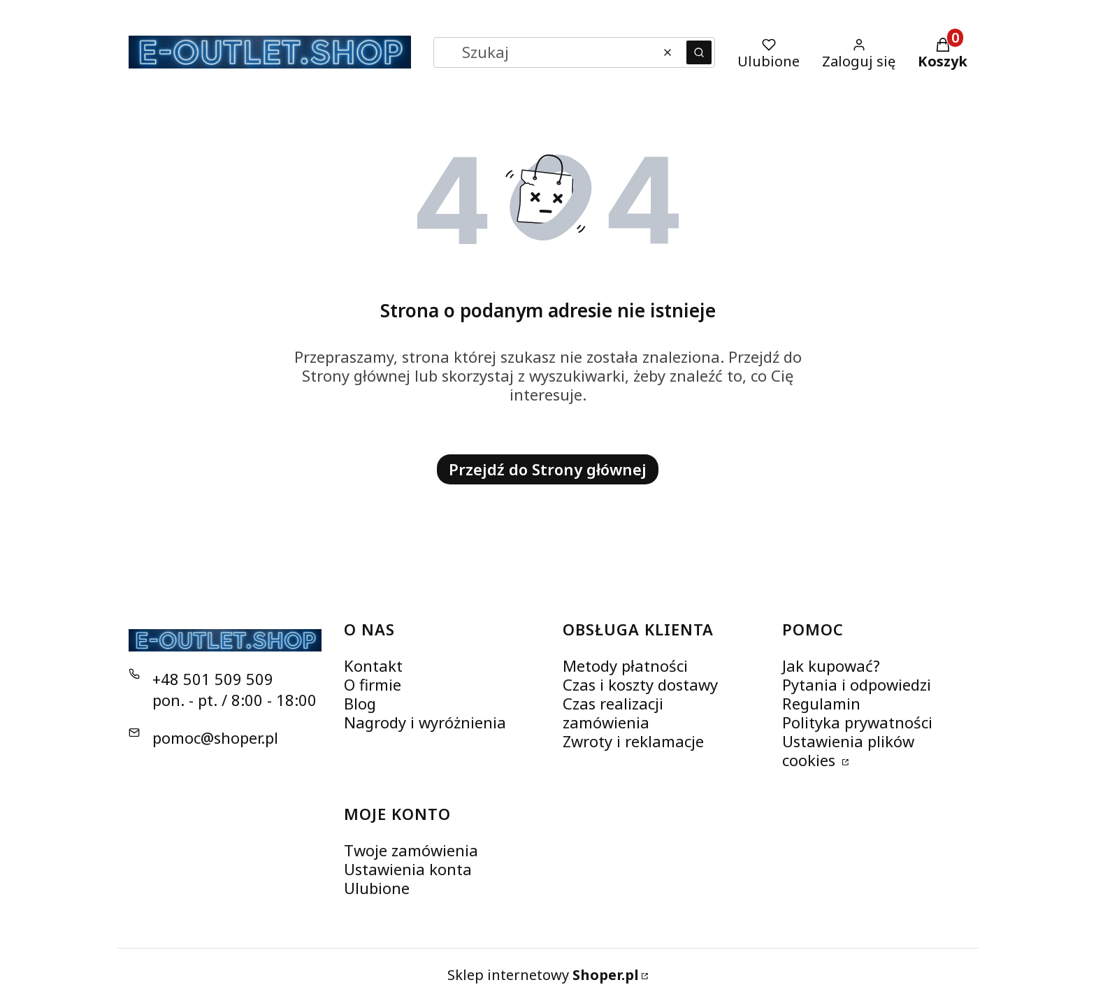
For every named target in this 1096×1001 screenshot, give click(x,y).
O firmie (372, 684)
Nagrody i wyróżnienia (425, 722)
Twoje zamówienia (411, 850)
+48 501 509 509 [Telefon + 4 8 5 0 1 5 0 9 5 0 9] (212, 678)
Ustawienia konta (408, 868)
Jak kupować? (831, 665)
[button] (699, 52)
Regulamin (821, 703)
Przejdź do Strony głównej (548, 469)
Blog (360, 703)
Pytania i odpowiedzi (856, 684)
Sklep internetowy (543, 974)
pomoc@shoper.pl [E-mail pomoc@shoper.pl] (215, 737)
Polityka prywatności (857, 722)
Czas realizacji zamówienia (613, 713)
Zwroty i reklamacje (633, 740)
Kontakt (373, 665)
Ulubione (377, 887)
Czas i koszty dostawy (640, 684)
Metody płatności (625, 665)
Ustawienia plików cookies (848, 750)
